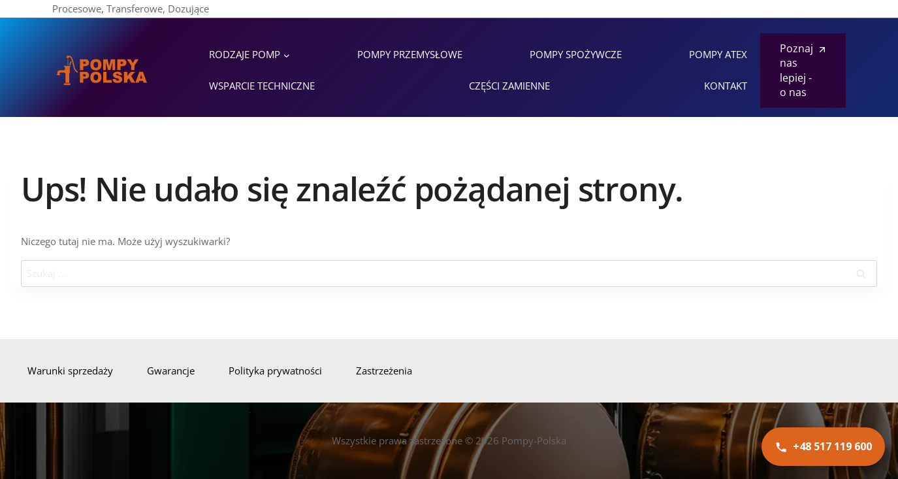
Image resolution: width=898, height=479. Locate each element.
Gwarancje (171, 370)
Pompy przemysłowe (409, 54)
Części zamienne (509, 85)
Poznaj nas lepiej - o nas (796, 70)
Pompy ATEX (718, 54)
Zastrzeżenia (384, 370)
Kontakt (725, 85)
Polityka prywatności (275, 370)
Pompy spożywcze (576, 54)
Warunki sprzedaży (70, 370)
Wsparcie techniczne (262, 85)
